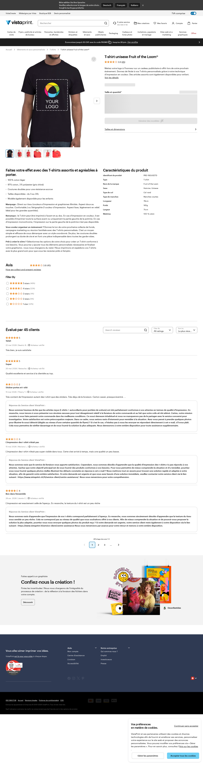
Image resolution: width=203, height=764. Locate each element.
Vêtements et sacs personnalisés (31, 49)
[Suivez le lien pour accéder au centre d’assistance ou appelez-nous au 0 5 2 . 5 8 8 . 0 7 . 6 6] (121, 23)
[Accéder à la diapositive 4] (38, 153)
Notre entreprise (115, 697)
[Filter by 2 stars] (7, 348)
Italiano (134, 5)
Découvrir (28, 652)
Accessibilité (73, 713)
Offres (193, 33)
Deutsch (107, 5)
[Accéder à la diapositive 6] (57, 153)
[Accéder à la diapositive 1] (10, 153)
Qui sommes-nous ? (109, 701)
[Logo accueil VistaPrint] (19, 23)
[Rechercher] (105, 23)
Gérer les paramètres (148, 755)
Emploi (104, 705)
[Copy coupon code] (109, 42)
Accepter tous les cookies (183, 755)
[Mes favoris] (160, 23)
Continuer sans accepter (186, 726)
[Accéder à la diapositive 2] (19, 153)
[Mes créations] (141, 23)
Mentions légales (31, 750)
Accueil (9, 49)
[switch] (186, 13)
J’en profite (132, 42)
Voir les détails (112, 77)
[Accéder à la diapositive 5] (47, 153)
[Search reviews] (124, 379)
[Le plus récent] (186, 380)
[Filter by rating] (162, 380)
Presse (103, 713)
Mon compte (72, 701)
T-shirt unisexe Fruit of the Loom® (75, 49)
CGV (62, 750)
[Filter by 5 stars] (7, 333)
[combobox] (71, 23)
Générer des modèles (151, 189)
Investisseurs (106, 709)
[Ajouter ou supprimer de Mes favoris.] (93, 59)
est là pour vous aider (23, 706)
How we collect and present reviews (23, 319)
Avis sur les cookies (188, 746)
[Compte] (177, 23)
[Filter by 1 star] (7, 353)
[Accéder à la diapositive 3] (28, 153)
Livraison (71, 709)
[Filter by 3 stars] (7, 343)
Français (121, 5)
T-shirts (53, 49)
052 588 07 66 (11, 750)
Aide (82, 697)
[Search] (145, 379)
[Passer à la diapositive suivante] (97, 101)
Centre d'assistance (75, 705)
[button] (84, 594)
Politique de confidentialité (49, 750)
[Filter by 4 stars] (7, 338)
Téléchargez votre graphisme (151, 197)
